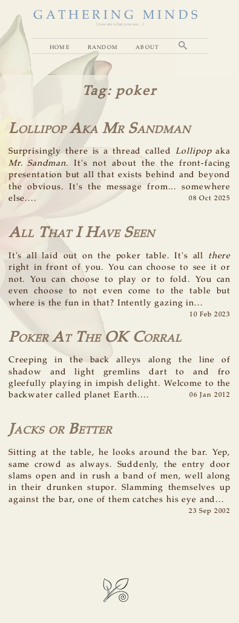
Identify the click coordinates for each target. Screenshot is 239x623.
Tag (94, 91)
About (148, 46)
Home (60, 46)
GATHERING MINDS (116, 15)
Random (103, 46)
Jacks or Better (60, 430)
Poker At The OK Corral (95, 338)
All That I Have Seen (81, 233)
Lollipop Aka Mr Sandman (99, 129)
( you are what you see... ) (119, 24)
